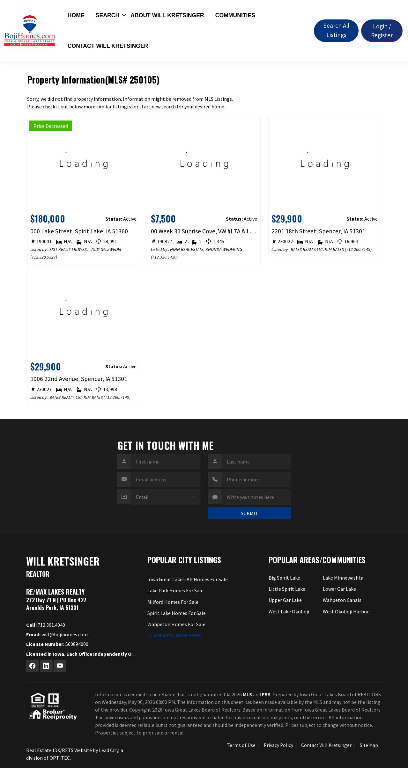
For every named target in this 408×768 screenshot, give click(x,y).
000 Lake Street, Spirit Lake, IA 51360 (79, 231)
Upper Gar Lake (285, 600)
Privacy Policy (278, 745)
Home (76, 15)
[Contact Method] (165, 497)
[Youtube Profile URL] (60, 666)
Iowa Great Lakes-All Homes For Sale (187, 579)
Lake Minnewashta (343, 577)
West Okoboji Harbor (346, 611)
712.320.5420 (164, 257)
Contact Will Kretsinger (108, 46)
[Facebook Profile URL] (32, 666)
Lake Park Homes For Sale (175, 590)
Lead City (108, 750)
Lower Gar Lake (339, 589)
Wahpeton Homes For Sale (176, 624)
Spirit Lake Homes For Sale (176, 613)
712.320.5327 (44, 257)
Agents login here (174, 635)
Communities (235, 15)
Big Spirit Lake (284, 577)
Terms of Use (241, 745)
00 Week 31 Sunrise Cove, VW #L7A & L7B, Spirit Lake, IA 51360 (204, 231)
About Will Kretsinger (167, 15)
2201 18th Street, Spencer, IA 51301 (318, 231)
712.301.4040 (45, 625)
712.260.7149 (358, 249)
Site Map (369, 745)
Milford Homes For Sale (172, 602)
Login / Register (382, 30)
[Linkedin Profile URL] (46, 666)
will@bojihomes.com (57, 634)
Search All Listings (336, 30)
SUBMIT (249, 513)
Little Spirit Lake (287, 589)
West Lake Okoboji (289, 611)
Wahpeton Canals (342, 600)
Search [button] (107, 15)
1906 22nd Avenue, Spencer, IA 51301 (78, 379)
